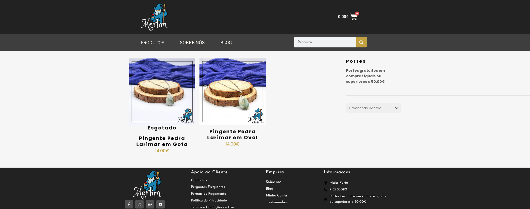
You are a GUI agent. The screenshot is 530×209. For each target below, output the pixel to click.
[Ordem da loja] (373, 108)
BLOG (226, 42)
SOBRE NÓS (192, 42)
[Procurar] (361, 42)
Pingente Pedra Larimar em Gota (162, 141)
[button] (154, 42)
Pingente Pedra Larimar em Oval (232, 134)
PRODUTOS (152, 42)
